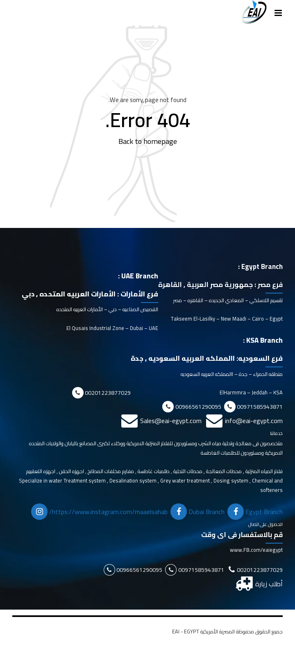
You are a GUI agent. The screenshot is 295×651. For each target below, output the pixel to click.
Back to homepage (147, 141)
